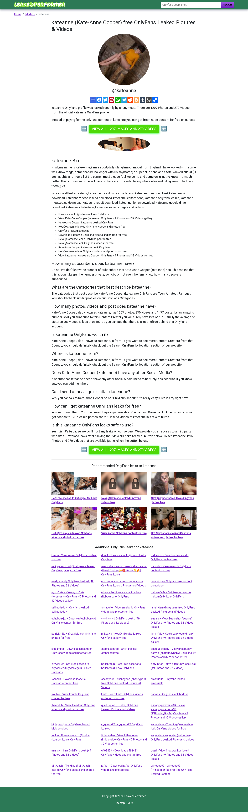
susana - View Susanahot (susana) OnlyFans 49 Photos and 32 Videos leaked (172, 622)
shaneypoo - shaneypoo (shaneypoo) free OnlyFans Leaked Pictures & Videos (123, 683)
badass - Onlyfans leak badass (169, 694)
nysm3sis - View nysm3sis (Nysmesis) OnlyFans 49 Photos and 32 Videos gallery (73, 596)
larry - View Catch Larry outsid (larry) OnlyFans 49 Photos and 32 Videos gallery (172, 638)
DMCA (129, 803)
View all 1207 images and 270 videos (124, 129)
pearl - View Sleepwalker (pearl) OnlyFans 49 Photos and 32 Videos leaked (172, 754)
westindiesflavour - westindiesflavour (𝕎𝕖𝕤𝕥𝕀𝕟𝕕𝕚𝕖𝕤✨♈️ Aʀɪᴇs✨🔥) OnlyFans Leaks (124, 570)
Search (227, 4)
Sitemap (120, 803)
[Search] (191, 5)
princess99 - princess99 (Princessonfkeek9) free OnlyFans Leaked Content (171, 770)
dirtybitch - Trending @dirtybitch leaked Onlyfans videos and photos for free (72, 770)
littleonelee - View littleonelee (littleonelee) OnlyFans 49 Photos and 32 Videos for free (124, 739)
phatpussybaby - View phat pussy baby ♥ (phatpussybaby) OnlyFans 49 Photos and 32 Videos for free (173, 653)
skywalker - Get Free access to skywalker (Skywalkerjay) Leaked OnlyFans (71, 668)
